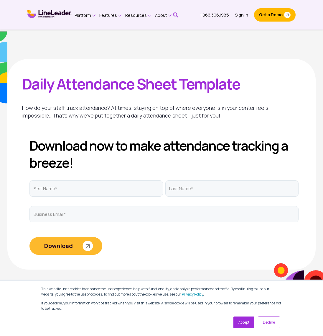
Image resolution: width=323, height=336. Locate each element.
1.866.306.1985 (214, 15)
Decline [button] (269, 322)
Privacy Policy (192, 294)
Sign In (241, 15)
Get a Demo (271, 14)
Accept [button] (243, 322)
